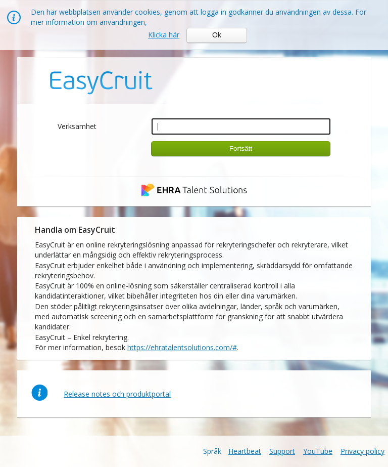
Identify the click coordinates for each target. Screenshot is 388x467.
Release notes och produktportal (117, 394)
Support (282, 451)
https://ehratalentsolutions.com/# (182, 347)
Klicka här (163, 34)
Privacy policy (362, 451)
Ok (216, 35)
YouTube (317, 451)
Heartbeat (244, 451)
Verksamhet (77, 126)
